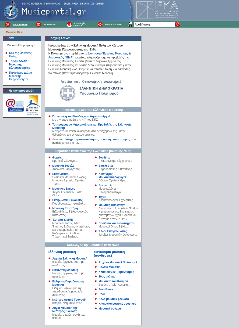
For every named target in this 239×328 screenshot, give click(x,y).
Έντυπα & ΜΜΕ (62, 219)
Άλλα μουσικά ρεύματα (113, 299)
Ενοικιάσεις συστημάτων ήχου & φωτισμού (117, 213)
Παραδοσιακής (107, 169)
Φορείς (57, 157)
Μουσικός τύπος (62, 223)
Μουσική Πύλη (20, 24)
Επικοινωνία (49, 24)
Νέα (11, 38)
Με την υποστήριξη (21, 90)
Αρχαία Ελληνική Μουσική (69, 258)
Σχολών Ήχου (118, 180)
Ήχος (102, 196)
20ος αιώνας (106, 276)
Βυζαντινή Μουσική (65, 270)
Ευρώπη (103, 284)
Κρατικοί (57, 160)
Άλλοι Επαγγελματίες (112, 231)
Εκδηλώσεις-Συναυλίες (67, 200)
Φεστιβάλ (78, 203)
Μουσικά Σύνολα (63, 165)
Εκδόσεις (69, 226)
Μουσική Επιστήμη (65, 208)
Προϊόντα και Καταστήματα (116, 223)
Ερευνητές (105, 185)
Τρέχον (19, 64)
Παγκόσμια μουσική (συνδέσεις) (109, 253)
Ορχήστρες (73, 169)
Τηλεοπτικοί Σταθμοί (64, 236)
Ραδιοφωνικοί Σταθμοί (66, 233)
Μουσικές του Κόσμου (113, 281)
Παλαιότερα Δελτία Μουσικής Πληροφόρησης (20, 76)
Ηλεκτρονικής (106, 160)
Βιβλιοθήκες (59, 211)
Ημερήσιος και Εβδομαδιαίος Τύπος (71, 228)
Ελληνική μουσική (62, 252)
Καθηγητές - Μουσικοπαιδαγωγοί (112, 175)
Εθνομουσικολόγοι (109, 192)
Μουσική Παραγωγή (111, 205)
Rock (101, 294)
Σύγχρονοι (123, 160)
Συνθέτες (104, 157)
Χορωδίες (58, 169)
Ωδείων (103, 180)
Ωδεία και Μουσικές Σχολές (69, 177)
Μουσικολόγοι (107, 188)
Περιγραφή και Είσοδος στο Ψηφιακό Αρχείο (81, 116)
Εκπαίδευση (60, 174)
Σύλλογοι (69, 160)
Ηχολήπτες (126, 200)
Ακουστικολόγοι (108, 200)
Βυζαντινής (125, 169)
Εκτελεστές (105, 165)
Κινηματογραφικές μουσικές (117, 303)
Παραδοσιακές (61, 203)
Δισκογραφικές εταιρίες (112, 218)
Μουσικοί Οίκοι (107, 226)
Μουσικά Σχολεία (62, 180)
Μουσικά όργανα (109, 308)
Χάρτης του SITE (113, 24)
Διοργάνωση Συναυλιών (113, 208)
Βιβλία (122, 226)
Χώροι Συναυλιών (63, 192)
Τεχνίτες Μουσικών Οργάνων (116, 234)
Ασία (113, 284)
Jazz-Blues (105, 289)
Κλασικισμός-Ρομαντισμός (116, 272)
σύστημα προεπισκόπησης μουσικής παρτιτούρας (96, 139)
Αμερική (123, 284)
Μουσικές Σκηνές (63, 188)
